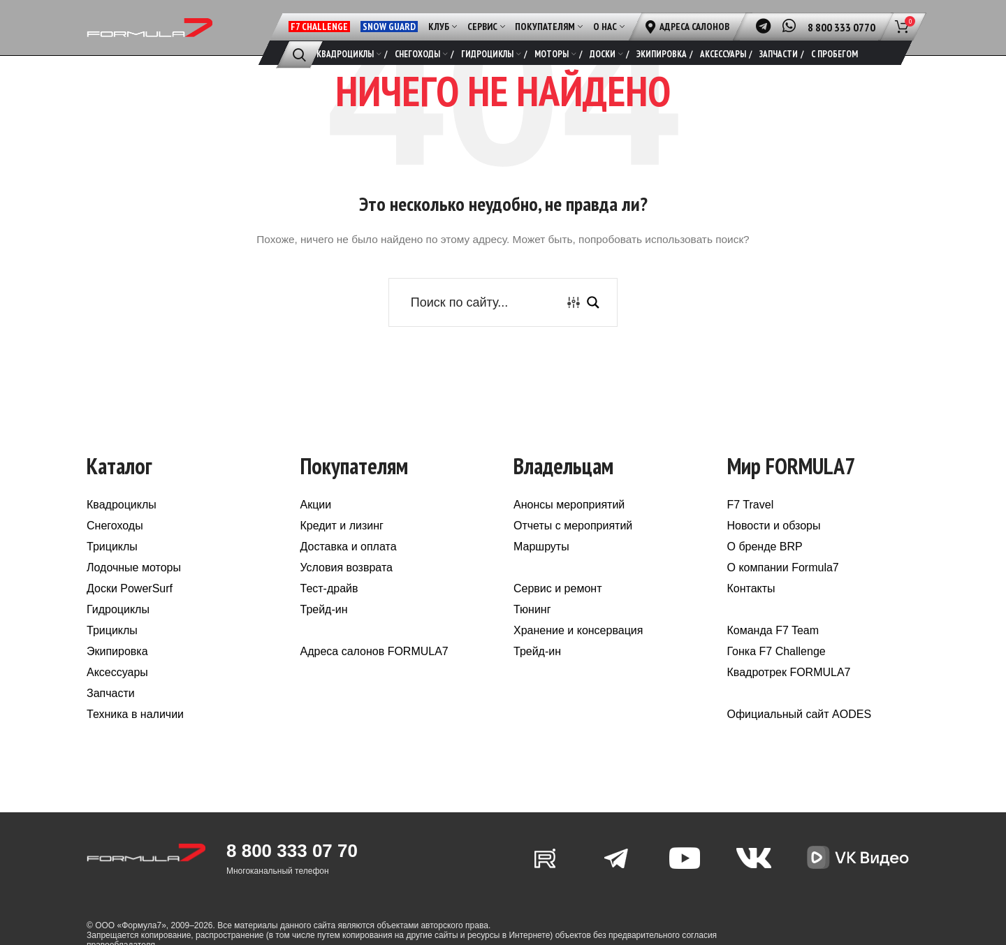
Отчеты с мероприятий (572, 544)
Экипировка (117, 669)
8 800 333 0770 (841, 27)
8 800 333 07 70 (292, 868)
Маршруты (541, 565)
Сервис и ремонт (557, 607)
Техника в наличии (135, 732)
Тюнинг (532, 627)
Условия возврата (346, 586)
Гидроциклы (118, 627)
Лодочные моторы (134, 586)
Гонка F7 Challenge (776, 669)
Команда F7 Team (773, 648)
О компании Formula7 (783, 586)
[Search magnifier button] (593, 320)
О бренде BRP (765, 565)
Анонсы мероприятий (569, 523)
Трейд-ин (324, 627)
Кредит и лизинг (342, 544)
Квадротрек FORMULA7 (789, 690)
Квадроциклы (121, 523)
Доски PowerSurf (130, 607)
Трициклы (112, 565)
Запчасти (111, 711)
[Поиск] (299, 54)
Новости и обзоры (774, 544)
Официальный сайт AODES (799, 732)
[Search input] (484, 319)
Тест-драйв (329, 607)
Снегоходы (115, 544)
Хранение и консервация (578, 648)
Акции (316, 523)
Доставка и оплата (348, 565)
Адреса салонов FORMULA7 (374, 669)
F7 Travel (750, 523)
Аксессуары (117, 690)
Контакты (751, 607)
